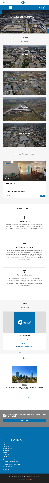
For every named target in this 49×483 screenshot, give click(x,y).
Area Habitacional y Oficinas (24, 339)
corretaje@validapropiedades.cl (25, 346)
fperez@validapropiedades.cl (12, 464)
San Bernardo (24, 133)
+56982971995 (8, 466)
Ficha (42, 195)
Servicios (6, 450)
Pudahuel (24, 107)
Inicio (5, 444)
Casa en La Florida (10, 183)
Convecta (28, 479)
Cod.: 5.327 (7, 163)
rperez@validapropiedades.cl (12, 461)
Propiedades (7, 446)
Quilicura (24, 55)
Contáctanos (24, 420)
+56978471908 (8, 469)
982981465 (24, 343)
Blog (5, 452)
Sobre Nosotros (8, 448)
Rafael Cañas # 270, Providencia (13, 459)
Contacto (6, 454)
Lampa (24, 81)
